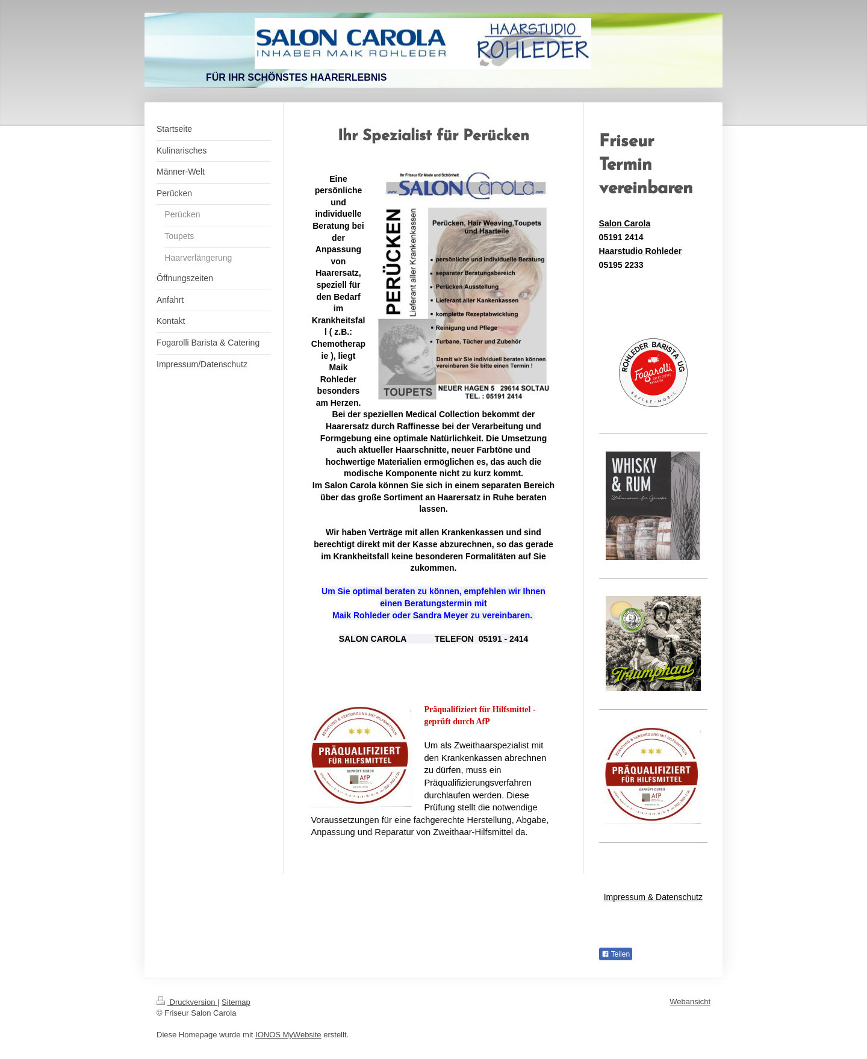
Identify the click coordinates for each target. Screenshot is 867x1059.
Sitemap (236, 1002)
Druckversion (187, 1002)
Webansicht (690, 1001)
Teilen (615, 954)
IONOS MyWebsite (288, 1034)
